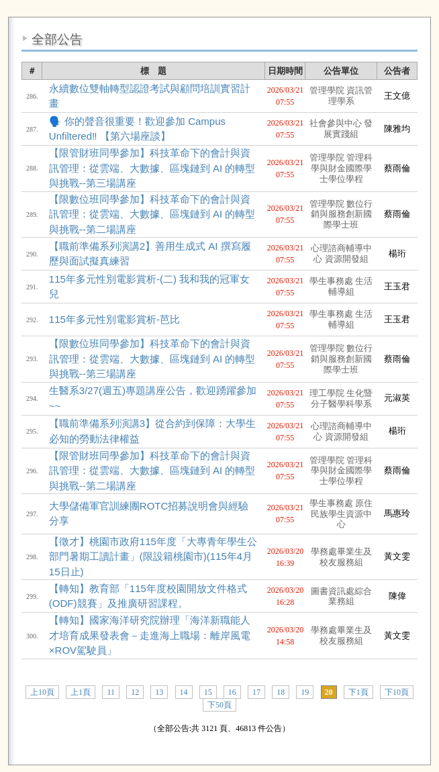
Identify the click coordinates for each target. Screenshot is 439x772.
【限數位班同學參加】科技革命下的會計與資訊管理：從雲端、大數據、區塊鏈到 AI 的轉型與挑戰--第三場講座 (152, 358)
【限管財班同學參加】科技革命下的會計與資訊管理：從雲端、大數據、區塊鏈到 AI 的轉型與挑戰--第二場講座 (152, 470)
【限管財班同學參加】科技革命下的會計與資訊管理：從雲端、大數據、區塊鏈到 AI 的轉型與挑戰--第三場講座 (152, 168)
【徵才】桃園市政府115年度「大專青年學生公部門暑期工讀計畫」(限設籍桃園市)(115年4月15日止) (153, 556)
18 (281, 692)
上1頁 (80, 692)
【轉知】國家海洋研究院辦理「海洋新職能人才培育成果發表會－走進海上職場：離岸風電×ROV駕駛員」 (149, 635)
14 (184, 692)
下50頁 (219, 705)
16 (232, 692)
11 (111, 692)
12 (135, 692)
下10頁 (397, 692)
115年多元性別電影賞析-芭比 (114, 319)
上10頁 (42, 692)
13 (159, 692)
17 (256, 692)
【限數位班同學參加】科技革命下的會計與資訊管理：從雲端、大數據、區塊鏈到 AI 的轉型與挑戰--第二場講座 (152, 214)
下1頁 (358, 692)
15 (208, 692)
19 (305, 692)
